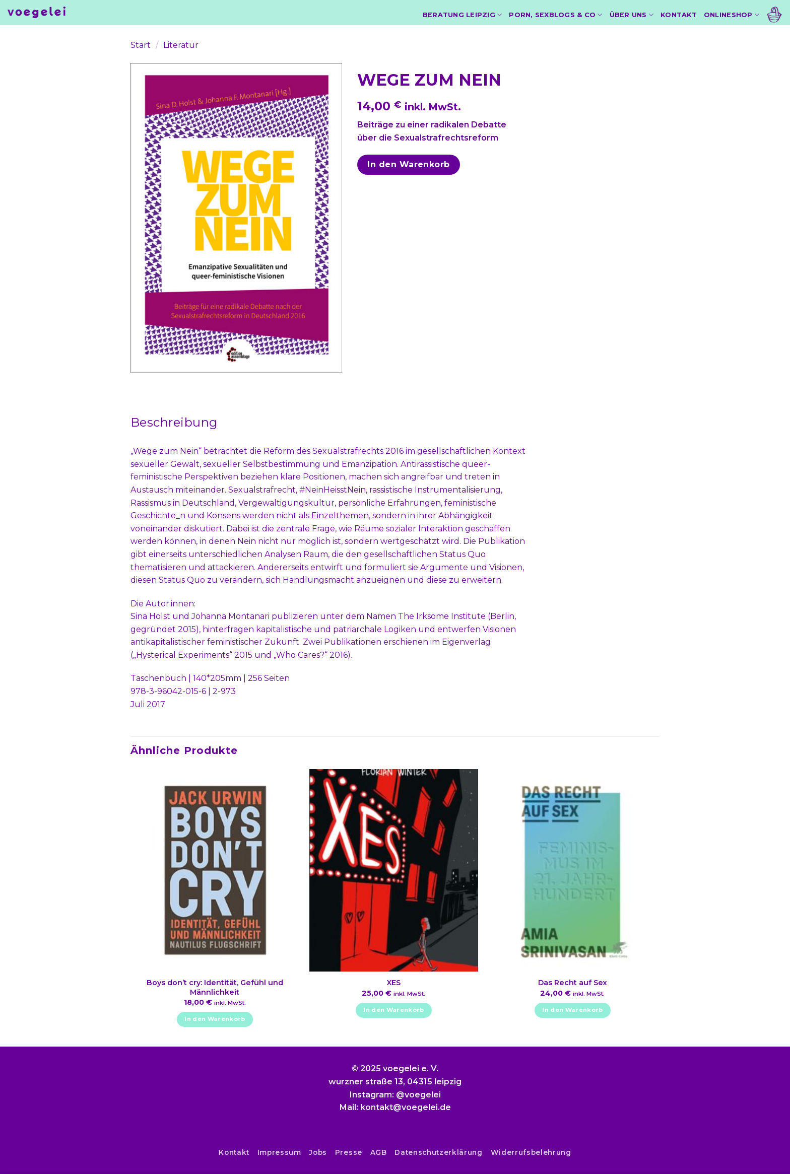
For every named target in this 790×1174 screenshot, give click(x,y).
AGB (378, 1152)
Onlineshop (731, 15)
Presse (348, 1152)
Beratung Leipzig (462, 15)
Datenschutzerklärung (438, 1152)
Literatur (181, 45)
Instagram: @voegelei (395, 1094)
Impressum (279, 1152)
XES (394, 982)
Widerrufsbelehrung (531, 1152)
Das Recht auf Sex (572, 982)
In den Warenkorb (408, 164)
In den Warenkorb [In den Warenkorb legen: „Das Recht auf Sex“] (572, 1009)
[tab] (174, 422)
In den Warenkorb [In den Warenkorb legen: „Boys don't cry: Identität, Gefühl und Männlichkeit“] (214, 1018)
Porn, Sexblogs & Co (555, 15)
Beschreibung (174, 422)
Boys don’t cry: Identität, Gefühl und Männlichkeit (215, 987)
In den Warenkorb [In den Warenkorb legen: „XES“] (393, 1009)
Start (140, 45)
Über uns (632, 15)
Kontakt (679, 15)
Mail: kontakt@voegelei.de (395, 1107)
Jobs (318, 1152)
